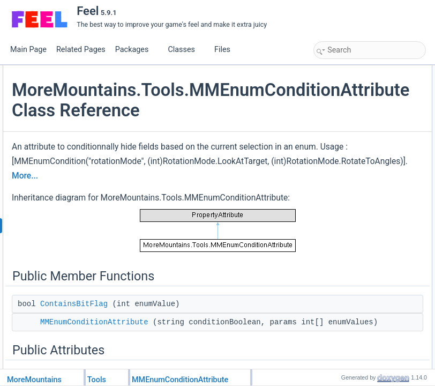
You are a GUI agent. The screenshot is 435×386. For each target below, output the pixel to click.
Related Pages (81, 49)
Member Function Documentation (364, 177)
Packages (136, 49)
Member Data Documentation (359, 201)
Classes (185, 49)
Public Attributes (340, 106)
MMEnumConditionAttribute (364, 95)
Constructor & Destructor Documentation (374, 154)
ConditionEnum (347, 118)
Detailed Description (345, 142)
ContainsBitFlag (348, 83)
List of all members (344, 236)
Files (226, 49)
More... (152, 274)
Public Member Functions (353, 71)
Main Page (28, 49)
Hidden (335, 130)
